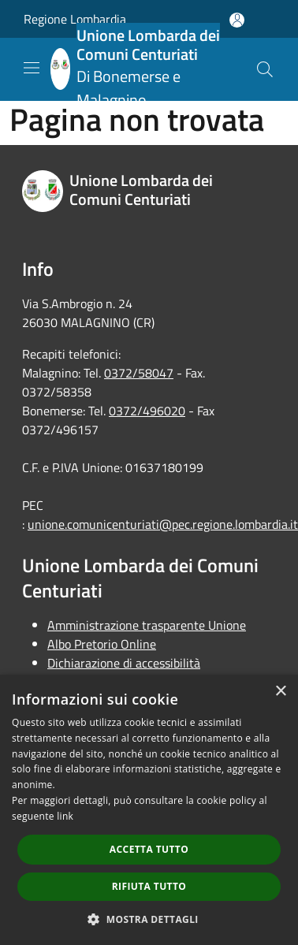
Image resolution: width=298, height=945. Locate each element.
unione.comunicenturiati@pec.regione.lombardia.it (163, 524)
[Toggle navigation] (31, 67)
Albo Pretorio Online (101, 643)
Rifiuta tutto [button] (149, 886)
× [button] (280, 692)
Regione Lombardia (75, 18)
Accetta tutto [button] (149, 849)
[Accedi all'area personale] (237, 20)
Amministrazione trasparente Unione (146, 625)
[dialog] (149, 810)
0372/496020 (147, 410)
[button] (149, 919)
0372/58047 (138, 372)
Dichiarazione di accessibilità (123, 662)
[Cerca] (264, 69)
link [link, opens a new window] (65, 816)
